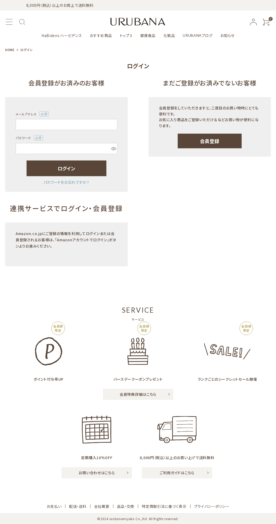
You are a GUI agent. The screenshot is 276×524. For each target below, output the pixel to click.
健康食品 (148, 35)
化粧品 (169, 35)
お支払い (54, 506)
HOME (10, 49)
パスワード (29, 137)
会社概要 (101, 506)
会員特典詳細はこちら (138, 394)
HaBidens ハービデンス (61, 35)
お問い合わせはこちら (97, 472)
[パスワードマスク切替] (113, 148)
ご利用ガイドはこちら (177, 472)
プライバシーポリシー (211, 506)
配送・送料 (78, 506)
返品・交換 (125, 506)
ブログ (197, 35)
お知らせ (227, 35)
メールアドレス (32, 113)
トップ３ (126, 35)
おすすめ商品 (101, 35)
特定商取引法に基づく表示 (164, 506)
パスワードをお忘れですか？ (66, 182)
